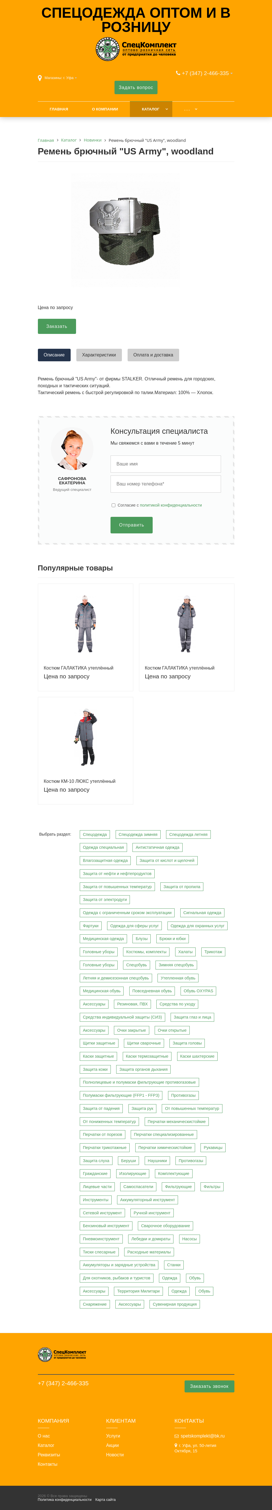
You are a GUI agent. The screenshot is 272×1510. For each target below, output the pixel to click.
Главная (59, 109)
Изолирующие (132, 1173)
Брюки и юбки (172, 938)
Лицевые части (97, 1186)
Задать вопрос (136, 87)
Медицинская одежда (103, 938)
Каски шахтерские (197, 1056)
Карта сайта (105, 1499)
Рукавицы (213, 1147)
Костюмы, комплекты (146, 951)
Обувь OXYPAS (198, 991)
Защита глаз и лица (192, 1017)
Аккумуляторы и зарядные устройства (119, 1265)
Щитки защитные (99, 1043)
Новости (115, 1455)
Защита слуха (96, 1160)
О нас (44, 1436)
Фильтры (212, 1186)
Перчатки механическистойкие (177, 1121)
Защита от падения (101, 1108)
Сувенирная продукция (175, 1304)
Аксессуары (94, 1004)
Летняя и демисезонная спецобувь (116, 978)
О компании (105, 109)
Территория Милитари (138, 1291)
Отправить (131, 525)
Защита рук (142, 1108)
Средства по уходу (177, 1004)
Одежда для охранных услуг (197, 926)
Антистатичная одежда (157, 847)
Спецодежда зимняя (138, 834)
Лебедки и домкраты (150, 1239)
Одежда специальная (103, 847)
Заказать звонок (209, 1386)
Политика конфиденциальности (65, 1499)
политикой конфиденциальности (171, 505)
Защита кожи (95, 1069)
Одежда (169, 1278)
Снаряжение (95, 1304)
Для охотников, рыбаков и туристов (116, 1278)
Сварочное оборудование (165, 1225)
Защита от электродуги (105, 899)
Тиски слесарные (99, 1252)
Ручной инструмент (152, 1213)
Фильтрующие (178, 1186)
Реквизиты (49, 1455)
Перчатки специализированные (164, 1134)
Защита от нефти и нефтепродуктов (117, 873)
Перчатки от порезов (102, 1134)
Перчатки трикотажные (104, 1147)
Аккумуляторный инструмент (147, 1199)
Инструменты (96, 1199)
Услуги (113, 1436)
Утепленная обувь (178, 978)
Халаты (185, 951)
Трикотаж (213, 951)
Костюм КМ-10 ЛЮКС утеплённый (80, 781)
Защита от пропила (181, 886)
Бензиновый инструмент (106, 1225)
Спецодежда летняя (188, 834)
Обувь (195, 1278)
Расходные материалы (149, 1252)
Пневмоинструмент (101, 1239)
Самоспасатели (138, 1186)
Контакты (48, 1464)
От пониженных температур (109, 1121)
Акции (112, 1445)
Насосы (189, 1239)
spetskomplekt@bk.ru (203, 1436)
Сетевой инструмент (102, 1213)
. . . (186, 109)
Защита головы (187, 1043)
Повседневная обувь (152, 991)
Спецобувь (136, 965)
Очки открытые (172, 1030)
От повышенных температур (192, 1108)
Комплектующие (173, 1173)
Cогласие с (160, 505)
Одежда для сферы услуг (134, 926)
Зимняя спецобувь (176, 965)
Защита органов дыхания (143, 1069)
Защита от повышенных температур (117, 886)
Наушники (157, 1160)
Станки (174, 1265)
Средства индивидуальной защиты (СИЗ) (122, 1017)
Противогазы (183, 1095)
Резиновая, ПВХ (132, 1004)
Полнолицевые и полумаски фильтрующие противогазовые (139, 1082)
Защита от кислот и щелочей (167, 860)
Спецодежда (95, 834)
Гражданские (95, 1173)
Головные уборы (98, 951)
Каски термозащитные (147, 1056)
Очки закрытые (131, 1030)
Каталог (150, 109)
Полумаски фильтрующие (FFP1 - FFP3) (121, 1095)
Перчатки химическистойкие (165, 1147)
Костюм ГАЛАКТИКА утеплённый (79, 668)
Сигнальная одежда (202, 912)
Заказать (57, 326)
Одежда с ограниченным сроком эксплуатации (127, 912)
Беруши (128, 1160)
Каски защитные (98, 1056)
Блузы (142, 938)
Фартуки (91, 926)
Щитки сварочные (144, 1043)
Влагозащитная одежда (105, 860)
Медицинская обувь (101, 991)
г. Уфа (68, 78)
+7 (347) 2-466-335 (205, 73)
